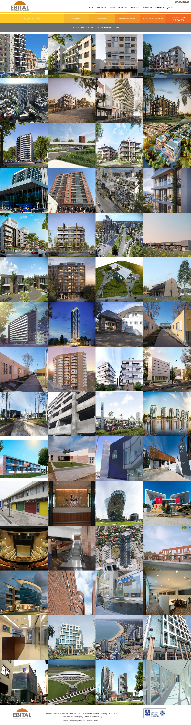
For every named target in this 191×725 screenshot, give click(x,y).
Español (178, 2)
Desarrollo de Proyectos (178, 18)
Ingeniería (102, 19)
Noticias (122, 8)
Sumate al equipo (163, 8)
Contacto (147, 8)
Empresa (101, 8)
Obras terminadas (82, 27)
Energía (76, 19)
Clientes (134, 8)
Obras (112, 8)
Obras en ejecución (107, 27)
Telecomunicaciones (152, 19)
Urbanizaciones (127, 19)
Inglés (186, 2)
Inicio (91, 8)
